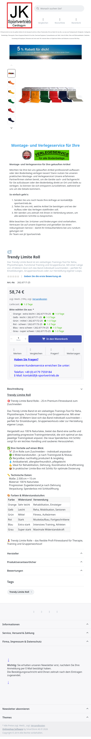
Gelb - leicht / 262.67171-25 (34, 317)
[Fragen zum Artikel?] (55, 351)
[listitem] (51, 95)
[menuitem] (20, 592)
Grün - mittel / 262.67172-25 (34, 320)
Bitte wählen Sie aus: (20, 309)
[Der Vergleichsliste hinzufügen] (36, 351)
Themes (7, 717)
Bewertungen (15, 570)
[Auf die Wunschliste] (17, 351)
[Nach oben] (11, 65)
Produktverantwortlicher (21, 562)
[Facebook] (34, 611)
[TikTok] (49, 611)
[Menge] (18, 339)
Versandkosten (39, 299)
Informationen (11, 624)
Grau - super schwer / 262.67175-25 (38, 331)
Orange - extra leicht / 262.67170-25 (38, 313)
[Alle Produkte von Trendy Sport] (9, 251)
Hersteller (13, 553)
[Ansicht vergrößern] (51, 95)
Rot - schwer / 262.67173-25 (34, 324)
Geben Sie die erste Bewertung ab (42, 276)
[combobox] (59, 8)
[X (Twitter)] (41, 611)
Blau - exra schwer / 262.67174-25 (37, 327)
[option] (11, 73)
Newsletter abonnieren (15, 708)
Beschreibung (15, 388)
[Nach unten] (11, 128)
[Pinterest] (57, 611)
